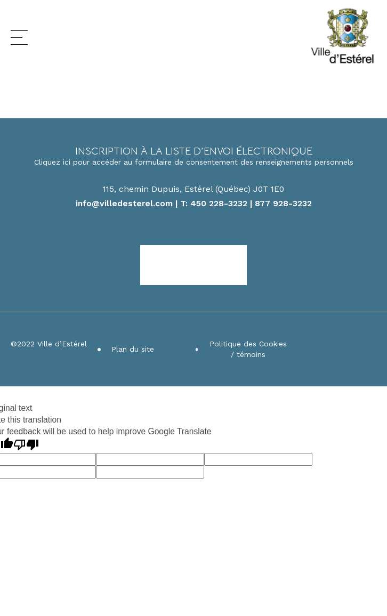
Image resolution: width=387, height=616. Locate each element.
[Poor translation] (26, 444)
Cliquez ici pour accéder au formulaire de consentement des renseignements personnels (193, 162)
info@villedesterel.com (124, 203)
